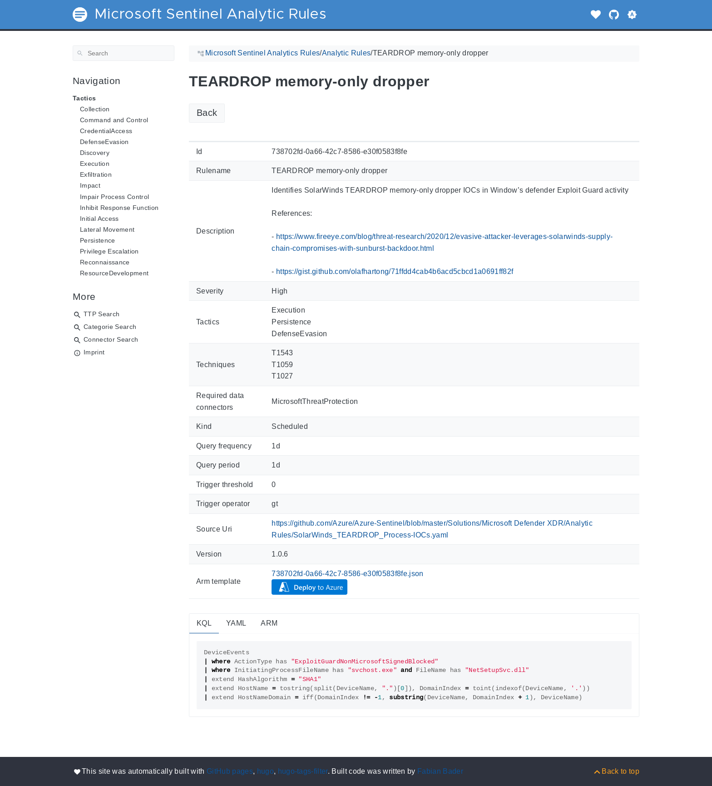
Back (207, 113)
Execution (94, 163)
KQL (204, 623)
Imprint (94, 352)
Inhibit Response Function (119, 207)
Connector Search (111, 339)
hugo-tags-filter (303, 771)
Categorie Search (110, 326)
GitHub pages (230, 771)
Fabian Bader (440, 771)
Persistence (97, 240)
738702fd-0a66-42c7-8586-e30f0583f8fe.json (348, 573)
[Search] (123, 53)
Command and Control (114, 120)
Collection (94, 109)
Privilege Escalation (109, 251)
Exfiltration (96, 174)
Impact (90, 185)
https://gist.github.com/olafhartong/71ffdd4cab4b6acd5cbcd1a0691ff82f (394, 271)
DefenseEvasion (104, 141)
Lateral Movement (107, 229)
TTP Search (101, 314)
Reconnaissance (105, 262)
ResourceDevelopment (114, 273)
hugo (265, 771)
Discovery (94, 152)
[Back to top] (616, 771)
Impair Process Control (114, 196)
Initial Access (99, 218)
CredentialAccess (106, 130)
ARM (269, 623)
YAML (236, 623)
